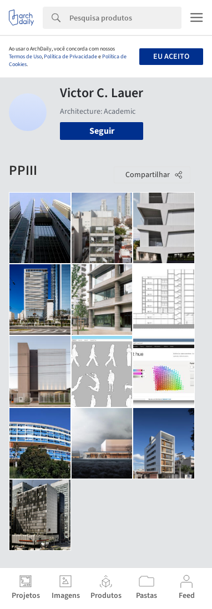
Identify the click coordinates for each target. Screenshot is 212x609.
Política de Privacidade (70, 57)
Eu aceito (171, 56)
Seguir (101, 131)
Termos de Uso (25, 57)
